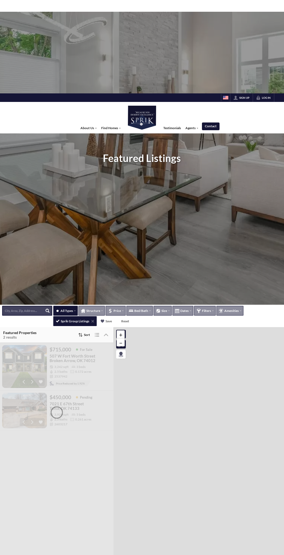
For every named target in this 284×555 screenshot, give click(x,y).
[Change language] (225, 4)
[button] (121, 363)
